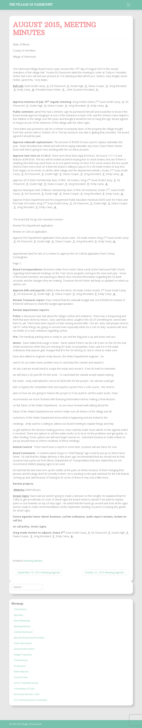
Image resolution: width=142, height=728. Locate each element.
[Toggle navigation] (128, 5)
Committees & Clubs (24, 688)
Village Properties (23, 654)
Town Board (20, 609)
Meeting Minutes (33, 560)
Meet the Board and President (29, 637)
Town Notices (21, 660)
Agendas (18, 615)
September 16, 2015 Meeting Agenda (39, 572)
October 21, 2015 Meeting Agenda (104, 572)
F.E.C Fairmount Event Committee (30, 699)
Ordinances (20, 665)
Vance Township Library (26, 682)
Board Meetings (22, 620)
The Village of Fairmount (30, 4)
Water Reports (21, 671)
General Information (24, 648)
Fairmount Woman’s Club (26, 694)
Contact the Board (23, 631)
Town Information (23, 643)
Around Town (21, 677)
